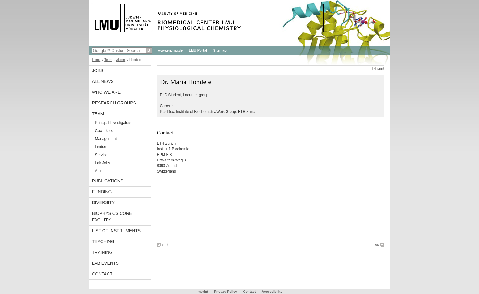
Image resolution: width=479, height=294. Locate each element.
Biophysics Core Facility (112, 216)
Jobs (98, 70)
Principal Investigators (113, 123)
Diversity (103, 202)
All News (103, 81)
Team (108, 60)
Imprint (202, 291)
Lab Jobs (102, 163)
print (380, 68)
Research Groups (114, 102)
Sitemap (220, 50)
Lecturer (102, 147)
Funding (102, 191)
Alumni (121, 60)
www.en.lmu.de (170, 50)
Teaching (103, 241)
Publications (108, 180)
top (376, 244)
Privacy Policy (225, 291)
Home (96, 60)
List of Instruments (116, 230)
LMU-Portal (198, 50)
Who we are (106, 92)
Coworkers (104, 131)
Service (101, 155)
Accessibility (271, 291)
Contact (102, 273)
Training (102, 252)
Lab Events (105, 263)
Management (106, 139)
